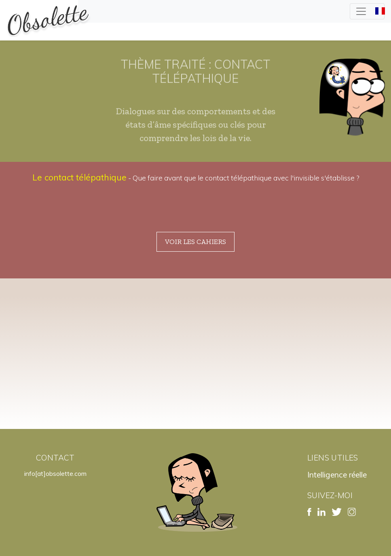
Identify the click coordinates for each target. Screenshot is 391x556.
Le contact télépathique (79, 177)
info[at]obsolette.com (55, 473)
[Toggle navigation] (367, 11)
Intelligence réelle (337, 475)
